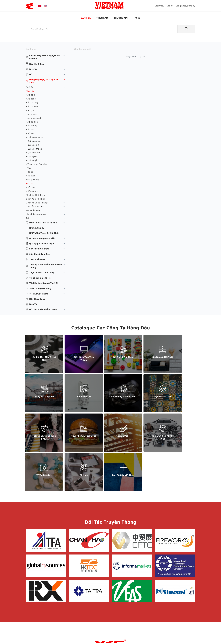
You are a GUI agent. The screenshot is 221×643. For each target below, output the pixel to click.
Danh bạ (86, 17)
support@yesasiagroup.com (41, 614)
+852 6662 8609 (165, 611)
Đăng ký (191, 6)
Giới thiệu (159, 6)
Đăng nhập (181, 6)
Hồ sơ (137, 17)
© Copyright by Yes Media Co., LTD (42, 635)
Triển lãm (102, 17)
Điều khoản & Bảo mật (111, 609)
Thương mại (121, 17)
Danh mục (31, 49)
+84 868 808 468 (36, 611)
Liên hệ (170, 6)
